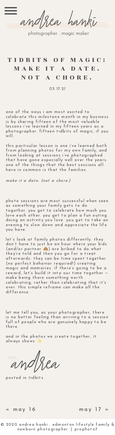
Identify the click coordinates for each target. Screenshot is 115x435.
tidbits (36, 378)
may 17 (90, 410)
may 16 (24, 410)
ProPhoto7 (86, 429)
